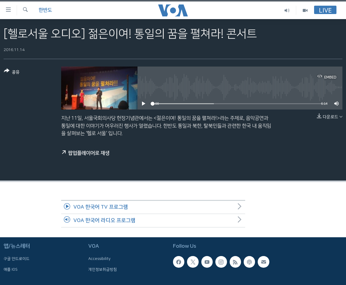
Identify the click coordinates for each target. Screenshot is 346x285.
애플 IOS (11, 269)
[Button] (12, 73)
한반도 (45, 10)
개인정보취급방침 (102, 269)
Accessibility (99, 259)
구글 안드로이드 (17, 259)
